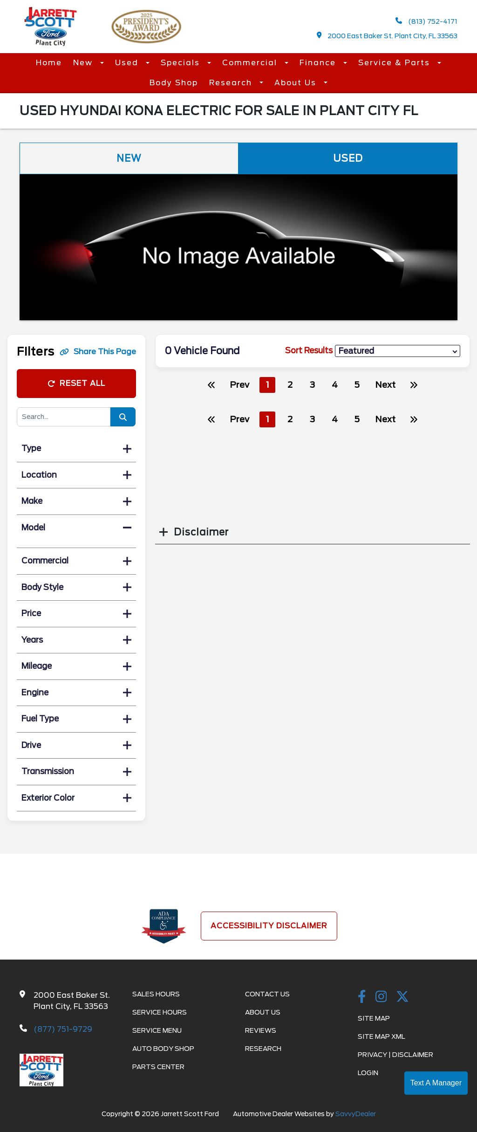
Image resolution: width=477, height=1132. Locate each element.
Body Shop (174, 82)
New (84, 62)
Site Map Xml (381, 1036)
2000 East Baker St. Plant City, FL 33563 (387, 36)
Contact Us (267, 994)
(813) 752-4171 (426, 21)
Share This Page (98, 351)
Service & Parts (395, 62)
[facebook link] (362, 997)
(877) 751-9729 (63, 1029)
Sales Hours (156, 994)
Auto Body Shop (163, 1048)
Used (128, 62)
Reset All (76, 383)
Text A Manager (436, 1083)
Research (232, 82)
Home (49, 62)
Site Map (374, 1018)
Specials (182, 62)
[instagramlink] (381, 997)
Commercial (251, 62)
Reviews (260, 1030)
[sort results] (397, 351)
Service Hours (159, 1012)
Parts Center (158, 1066)
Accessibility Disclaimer (269, 925)
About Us (296, 82)
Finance (319, 62)
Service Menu (157, 1030)
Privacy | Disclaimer (395, 1054)
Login (368, 1073)
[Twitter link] (402, 997)
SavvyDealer (355, 1114)
